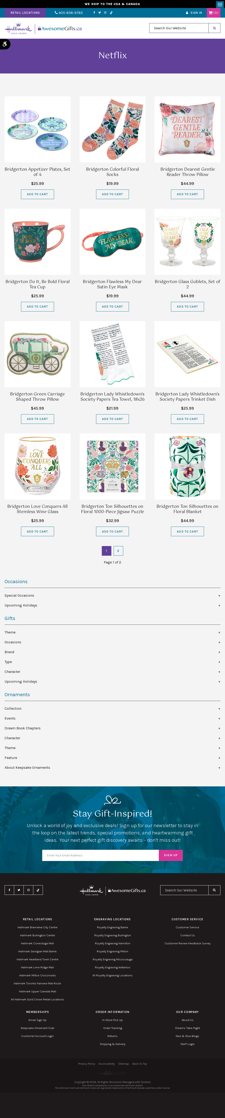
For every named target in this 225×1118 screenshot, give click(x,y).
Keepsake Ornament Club (37, 1029)
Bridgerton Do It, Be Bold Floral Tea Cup (37, 286)
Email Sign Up (38, 1021)
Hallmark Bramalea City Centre (38, 929)
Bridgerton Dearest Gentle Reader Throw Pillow (187, 174)
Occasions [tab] (13, 644)
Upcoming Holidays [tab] (21, 607)
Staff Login (187, 1045)
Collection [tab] (13, 710)
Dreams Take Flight (187, 1029)
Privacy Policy (86, 1065)
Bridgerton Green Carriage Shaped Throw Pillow (37, 399)
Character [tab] (12, 673)
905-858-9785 (66, 14)
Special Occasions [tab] (19, 597)
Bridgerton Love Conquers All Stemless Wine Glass (37, 511)
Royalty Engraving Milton (112, 953)
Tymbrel (146, 1083)
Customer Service (187, 929)
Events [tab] (10, 720)
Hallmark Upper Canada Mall (37, 993)
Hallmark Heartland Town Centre (37, 961)
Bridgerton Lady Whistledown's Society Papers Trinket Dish (187, 399)
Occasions (16, 583)
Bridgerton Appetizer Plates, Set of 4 (37, 174)
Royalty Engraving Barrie (112, 929)
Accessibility (107, 1065)
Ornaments (17, 696)
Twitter (93, 14)
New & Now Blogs (187, 1037)
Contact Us (187, 937)
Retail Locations (25, 14)
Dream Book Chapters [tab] (23, 730)
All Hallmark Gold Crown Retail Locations (37, 1001)
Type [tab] (8, 663)
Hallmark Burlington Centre (37, 937)
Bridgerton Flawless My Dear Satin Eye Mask (112, 286)
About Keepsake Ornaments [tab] (27, 769)
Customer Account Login (37, 1037)
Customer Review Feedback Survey (188, 945)
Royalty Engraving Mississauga (113, 961)
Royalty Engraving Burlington (112, 937)
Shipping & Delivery (113, 1045)
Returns (112, 1037)
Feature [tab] (11, 759)
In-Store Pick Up (112, 1021)
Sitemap (123, 1065)
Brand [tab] (9, 653)
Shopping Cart (210, 14)
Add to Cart (37, 196)
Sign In (196, 14)
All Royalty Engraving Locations (112, 977)
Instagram (98, 14)
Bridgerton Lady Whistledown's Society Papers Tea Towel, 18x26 (112, 399)
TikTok (104, 14)
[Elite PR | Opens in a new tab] (112, 1074)
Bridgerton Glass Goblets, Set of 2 (187, 286)
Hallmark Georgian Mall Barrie (37, 953)
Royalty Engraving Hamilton (112, 945)
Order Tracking (112, 1029)
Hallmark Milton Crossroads (37, 977)
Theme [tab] (10, 634)
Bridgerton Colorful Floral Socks (112, 174)
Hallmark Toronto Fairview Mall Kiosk (37, 985)
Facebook (87, 14)
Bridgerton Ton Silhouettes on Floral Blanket (187, 511)
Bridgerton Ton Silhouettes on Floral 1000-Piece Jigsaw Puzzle (112, 511)
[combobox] (179, 30)
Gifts (10, 620)
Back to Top (139, 1065)
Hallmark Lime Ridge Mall (37, 969)
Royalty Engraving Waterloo (112, 969)
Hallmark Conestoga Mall (37, 945)
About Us (188, 1021)
